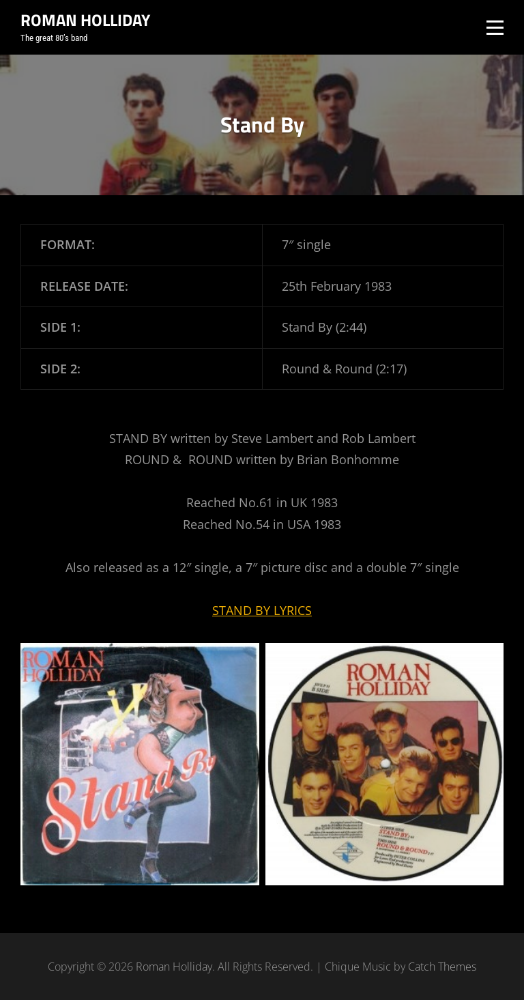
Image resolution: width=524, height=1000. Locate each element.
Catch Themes (442, 966)
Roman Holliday (85, 20)
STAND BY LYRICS (262, 610)
